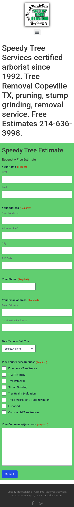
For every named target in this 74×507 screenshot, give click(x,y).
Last (4, 187)
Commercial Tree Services (23, 412)
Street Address (10, 213)
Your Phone (15, 279)
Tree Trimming (16, 374)
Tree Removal (16, 381)
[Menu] (37, 32)
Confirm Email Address (14, 320)
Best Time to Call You (15, 341)
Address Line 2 (10, 228)
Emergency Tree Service (22, 368)
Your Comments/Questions (25, 424)
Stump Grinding (17, 387)
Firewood (14, 406)
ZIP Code (7, 258)
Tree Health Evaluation (22, 393)
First (4, 172)
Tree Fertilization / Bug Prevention (29, 399)
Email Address (10, 305)
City (4, 243)
